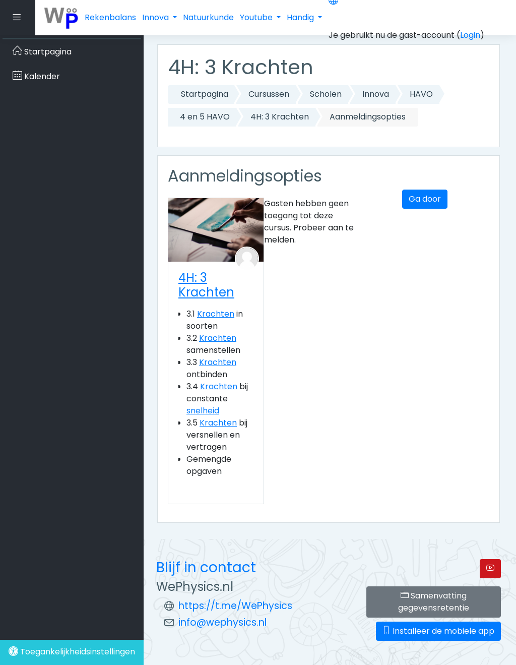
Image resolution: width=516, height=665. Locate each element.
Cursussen (268, 94)
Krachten (215, 314)
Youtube (257, 17)
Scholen (326, 94)
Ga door (425, 199)
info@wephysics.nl (222, 622)
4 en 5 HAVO (205, 117)
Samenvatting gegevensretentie (433, 602)
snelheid (202, 410)
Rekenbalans (110, 17)
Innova (156, 17)
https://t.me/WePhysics (235, 606)
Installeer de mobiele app (438, 631)
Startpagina (204, 94)
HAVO (421, 94)
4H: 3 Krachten (279, 117)
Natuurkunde (208, 17)
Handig (301, 17)
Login (470, 35)
